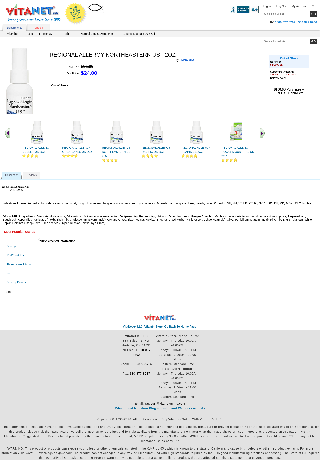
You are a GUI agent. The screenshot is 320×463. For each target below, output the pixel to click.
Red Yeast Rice (16, 255)
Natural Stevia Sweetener (97, 33)
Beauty (47, 33)
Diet (30, 33)
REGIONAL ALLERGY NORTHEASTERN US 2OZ (116, 152)
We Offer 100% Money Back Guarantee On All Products (75, 13)
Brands (38, 27)
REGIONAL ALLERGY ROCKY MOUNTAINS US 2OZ (237, 152)
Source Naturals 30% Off (139, 33)
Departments (14, 27)
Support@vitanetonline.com (165, 403)
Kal (8, 273)
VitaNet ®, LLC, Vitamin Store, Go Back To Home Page (159, 326)
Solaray (11, 246)
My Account (299, 6)
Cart (314, 6)
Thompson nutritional (19, 264)
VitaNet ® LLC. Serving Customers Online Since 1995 (33, 13)
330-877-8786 (142, 364)
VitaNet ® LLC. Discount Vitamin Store (160, 317)
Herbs (66, 33)
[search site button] (313, 41)
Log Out (281, 6)
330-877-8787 (140, 373)
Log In (267, 6)
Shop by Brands (17, 282)
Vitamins (12, 33)
